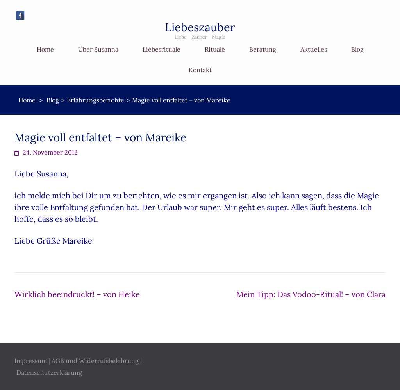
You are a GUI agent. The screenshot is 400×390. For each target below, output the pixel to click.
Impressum (30, 361)
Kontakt (200, 70)
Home (45, 49)
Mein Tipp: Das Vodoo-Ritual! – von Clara (311, 294)
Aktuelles (313, 49)
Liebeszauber (200, 27)
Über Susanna (98, 49)
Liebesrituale (161, 49)
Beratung (262, 49)
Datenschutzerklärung (49, 372)
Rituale (215, 49)
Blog (357, 49)
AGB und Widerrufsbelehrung (95, 361)
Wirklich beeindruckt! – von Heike (77, 294)
